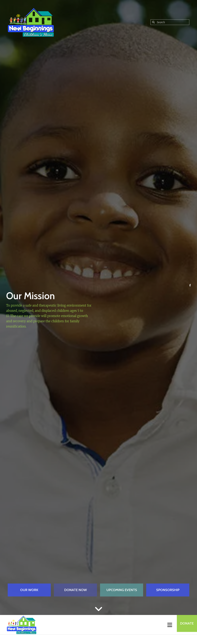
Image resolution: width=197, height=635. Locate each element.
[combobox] (170, 22)
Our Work (29, 590)
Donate (185, 625)
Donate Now (75, 590)
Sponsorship (167, 590)
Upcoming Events (121, 590)
